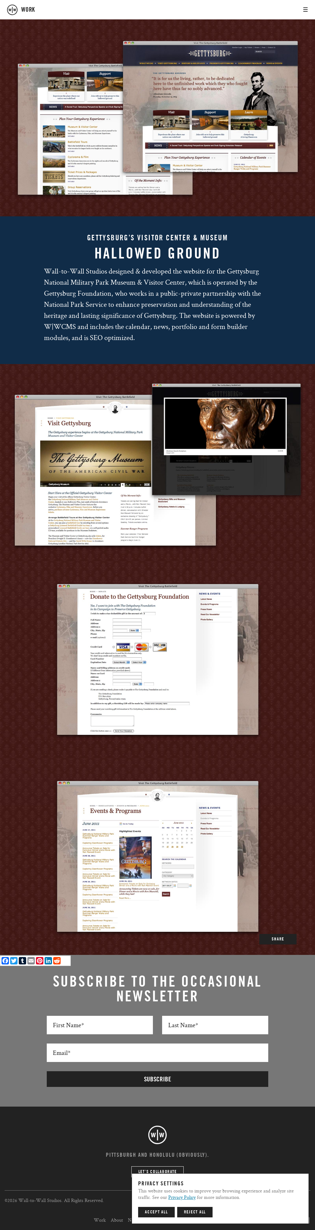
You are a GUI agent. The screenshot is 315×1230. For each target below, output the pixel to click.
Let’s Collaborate (157, 1172)
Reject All (195, 1212)
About (117, 1220)
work (28, 10)
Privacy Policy (182, 1197)
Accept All (156, 1212)
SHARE (278, 939)
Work (100, 1220)
